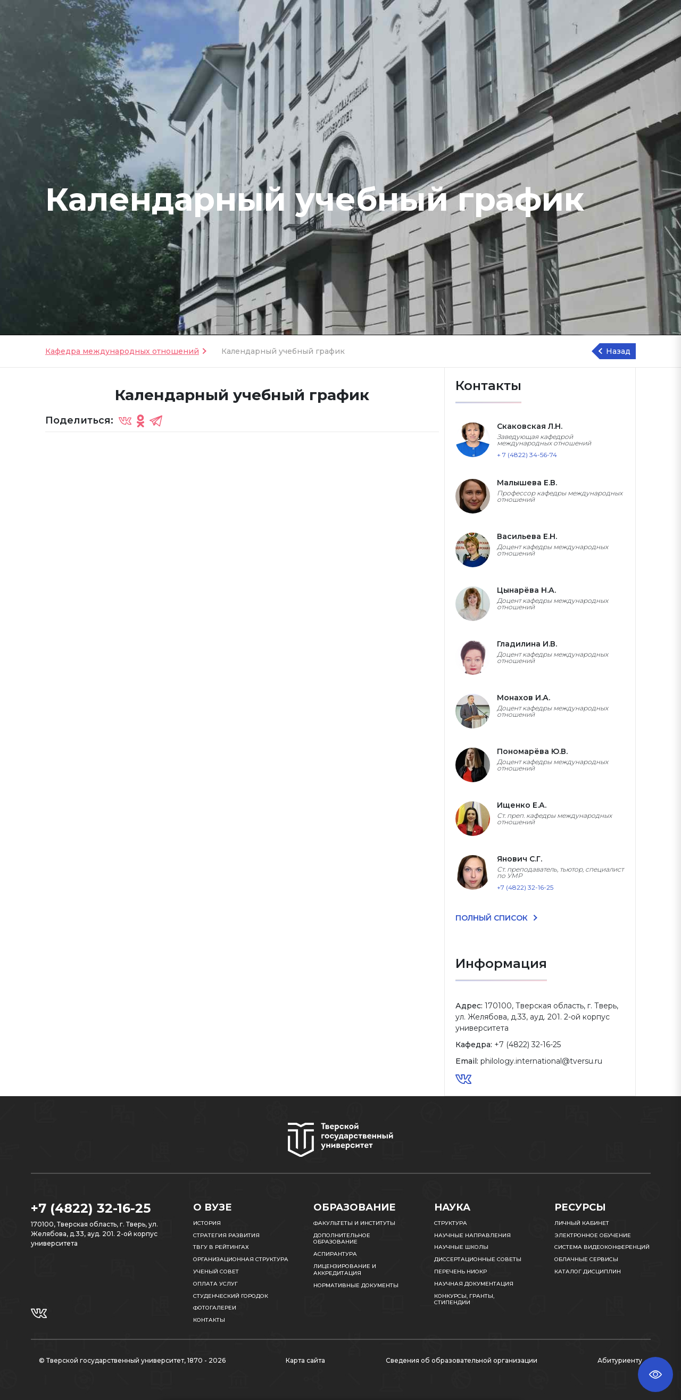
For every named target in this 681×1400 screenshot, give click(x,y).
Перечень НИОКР (460, 1271)
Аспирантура (335, 1253)
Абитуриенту (619, 1360)
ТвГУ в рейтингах (221, 1247)
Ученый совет (216, 1271)
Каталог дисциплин (587, 1271)
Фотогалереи (214, 1307)
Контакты (209, 1319)
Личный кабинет (581, 1223)
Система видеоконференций (602, 1247)
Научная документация (473, 1283)
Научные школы (461, 1247)
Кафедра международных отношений (122, 351)
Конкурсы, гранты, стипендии (464, 1299)
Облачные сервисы (586, 1259)
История (207, 1223)
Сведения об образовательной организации (461, 1360)
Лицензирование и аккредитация (344, 1270)
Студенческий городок (230, 1296)
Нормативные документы (355, 1285)
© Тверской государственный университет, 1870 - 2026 (132, 1360)
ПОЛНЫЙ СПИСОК (492, 918)
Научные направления (472, 1235)
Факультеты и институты (354, 1223)
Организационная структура (240, 1259)
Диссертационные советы (477, 1259)
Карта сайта (305, 1360)
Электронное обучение (592, 1235)
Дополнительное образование (341, 1239)
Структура (450, 1223)
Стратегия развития (226, 1235)
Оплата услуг (215, 1283)
